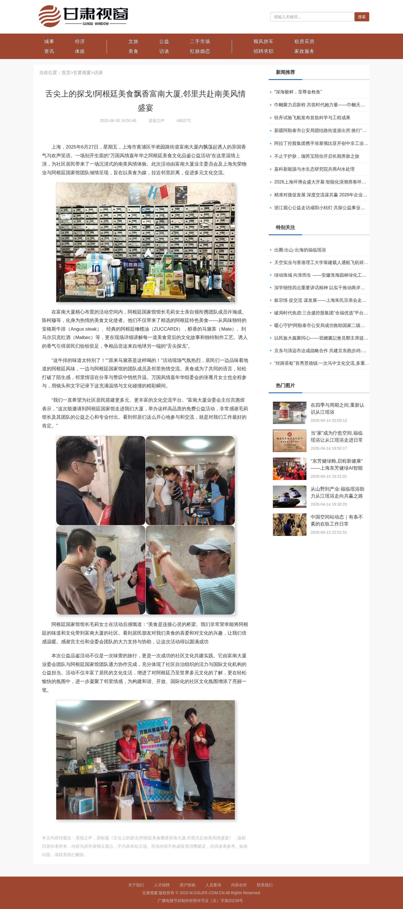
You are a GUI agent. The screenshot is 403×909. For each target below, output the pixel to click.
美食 (133, 51)
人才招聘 (162, 885)
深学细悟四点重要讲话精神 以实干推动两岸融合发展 (326, 287)
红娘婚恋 (200, 51)
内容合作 (239, 885)
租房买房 (304, 41)
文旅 (133, 41)
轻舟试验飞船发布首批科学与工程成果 (312, 117)
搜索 (362, 17)
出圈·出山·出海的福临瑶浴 (300, 250)
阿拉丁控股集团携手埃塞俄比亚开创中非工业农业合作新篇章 (334, 143)
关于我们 (136, 885)
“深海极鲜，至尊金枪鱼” (298, 92)
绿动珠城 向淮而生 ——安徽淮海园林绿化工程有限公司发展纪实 (338, 275)
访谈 (164, 51)
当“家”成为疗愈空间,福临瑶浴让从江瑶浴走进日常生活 (337, 440)
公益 (164, 41)
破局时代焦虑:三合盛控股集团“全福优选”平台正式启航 (327, 312)
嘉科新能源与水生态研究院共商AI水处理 (314, 169)
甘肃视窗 (82, 72)
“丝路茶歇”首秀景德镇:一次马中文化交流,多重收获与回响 (330, 363)
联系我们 (265, 885)
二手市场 (200, 41)
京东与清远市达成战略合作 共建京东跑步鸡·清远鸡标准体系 (333, 350)
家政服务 (304, 51)
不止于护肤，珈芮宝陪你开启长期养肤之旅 (316, 156)
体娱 (80, 51)
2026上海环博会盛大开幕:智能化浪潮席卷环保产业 (324, 182)
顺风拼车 (264, 41)
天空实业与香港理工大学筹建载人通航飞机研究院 (323, 262)
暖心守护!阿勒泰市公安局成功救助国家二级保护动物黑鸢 (330, 325)
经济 (80, 41)
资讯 (49, 51)
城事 (49, 41)
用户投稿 (187, 885)
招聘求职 (264, 51)
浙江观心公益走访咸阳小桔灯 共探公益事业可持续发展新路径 (335, 207)
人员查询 (213, 885)
